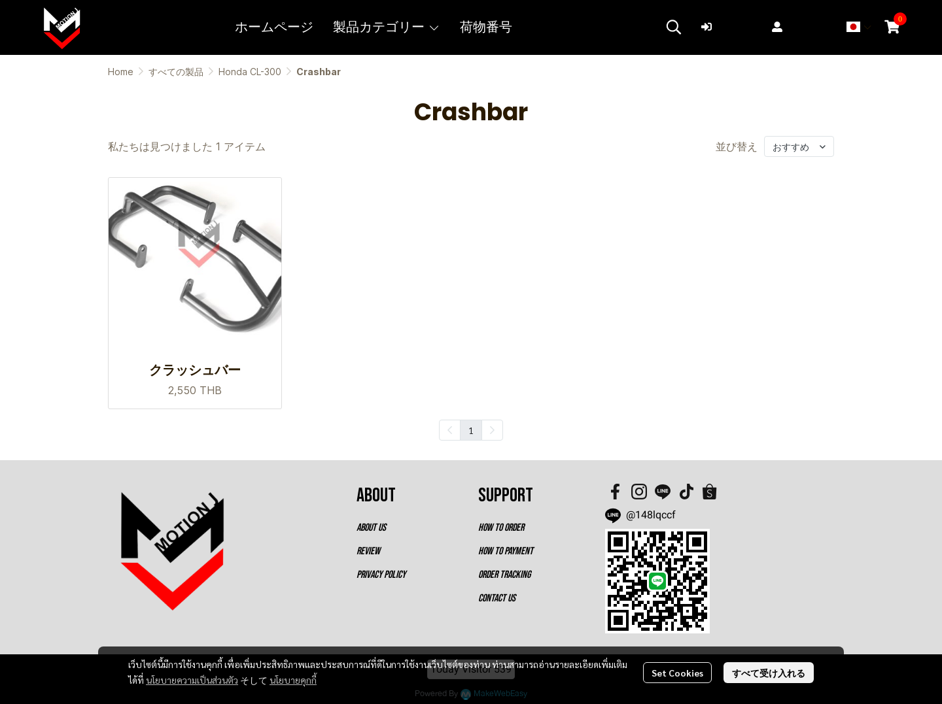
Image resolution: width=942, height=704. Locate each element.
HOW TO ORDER (501, 528)
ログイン (730, 26)
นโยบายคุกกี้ (293, 680)
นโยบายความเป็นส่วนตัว (192, 680)
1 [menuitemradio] (471, 430)
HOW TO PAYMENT (505, 551)
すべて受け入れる (768, 673)
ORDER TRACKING (504, 575)
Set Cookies (677, 673)
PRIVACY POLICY (381, 575)
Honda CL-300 (249, 71)
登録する (800, 26)
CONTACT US (496, 598)
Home (120, 71)
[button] (674, 27)
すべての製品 (175, 71)
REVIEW (368, 551)
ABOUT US (371, 528)
